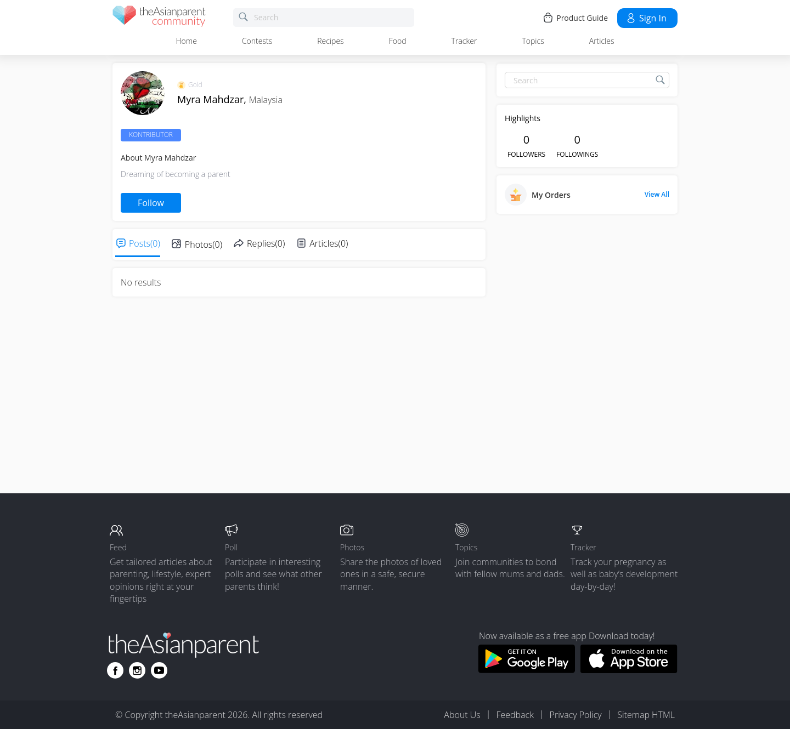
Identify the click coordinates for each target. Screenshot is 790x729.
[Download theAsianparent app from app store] (629, 670)
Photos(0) (203, 244)
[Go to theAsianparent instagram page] (137, 670)
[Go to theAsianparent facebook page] (115, 670)
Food (398, 41)
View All (657, 194)
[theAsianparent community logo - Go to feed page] (159, 17)
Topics (533, 41)
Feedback (514, 715)
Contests (257, 41)
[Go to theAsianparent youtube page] (159, 670)
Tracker (464, 41)
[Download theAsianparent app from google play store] (526, 670)
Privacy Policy (576, 715)
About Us (462, 715)
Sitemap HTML (646, 715)
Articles (601, 41)
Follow (151, 203)
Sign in (646, 18)
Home (186, 41)
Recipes (330, 41)
